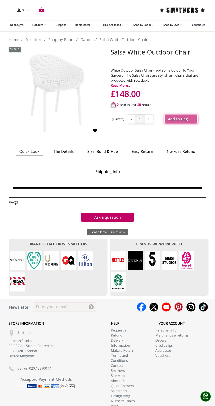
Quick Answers (122, 364)
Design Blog (120, 374)
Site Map (118, 354)
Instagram (190, 285)
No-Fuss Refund (181, 151)
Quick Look (29, 151)
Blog (114, 384)
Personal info (166, 308)
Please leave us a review (107, 232)
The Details (63, 151)
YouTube (166, 285)
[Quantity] (139, 119)
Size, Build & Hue (102, 151)
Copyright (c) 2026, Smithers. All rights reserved (107, 403)
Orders (160, 319)
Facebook (141, 285)
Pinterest (178, 285)
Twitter (153, 285)
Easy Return (142, 151)
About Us (118, 359)
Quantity (117, 119)
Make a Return (122, 329)
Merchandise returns (172, 313)
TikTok (203, 285)
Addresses (163, 329)
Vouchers (162, 334)
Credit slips (164, 324)
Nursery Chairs (123, 379)
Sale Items (119, 369)
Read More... (120, 85)
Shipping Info (108, 171)
